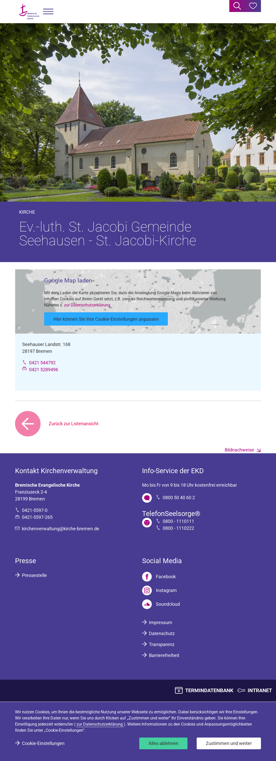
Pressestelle (34, 575)
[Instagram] (159, 590)
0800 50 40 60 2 (179, 497)
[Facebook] (159, 577)
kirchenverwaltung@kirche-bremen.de (60, 528)
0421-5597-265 (37, 517)
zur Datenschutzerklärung (87, 305)
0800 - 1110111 (178, 521)
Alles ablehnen (163, 743)
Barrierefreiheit (164, 655)
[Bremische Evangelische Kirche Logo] (29, 11)
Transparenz (161, 644)
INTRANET (260, 690)
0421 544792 (42, 362)
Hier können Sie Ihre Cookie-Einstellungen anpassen (106, 319)
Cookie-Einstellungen (43, 743)
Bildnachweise (239, 450)
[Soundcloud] (161, 604)
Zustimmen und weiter (229, 743)
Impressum (160, 622)
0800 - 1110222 (178, 528)
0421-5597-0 (34, 510)
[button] (48, 11)
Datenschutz (162, 633)
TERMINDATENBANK (209, 690)
